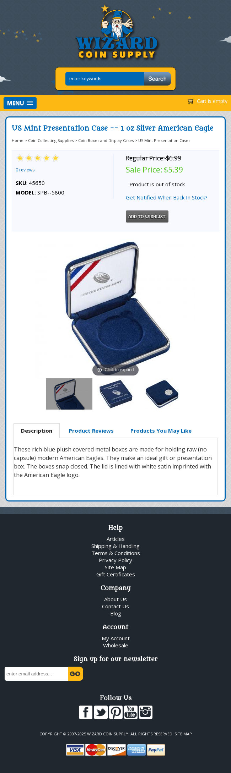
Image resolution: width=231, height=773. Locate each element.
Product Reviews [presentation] (91, 430)
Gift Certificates (115, 574)
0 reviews (25, 170)
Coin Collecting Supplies (51, 140)
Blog (115, 613)
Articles (116, 538)
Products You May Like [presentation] (161, 430)
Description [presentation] (36, 430)
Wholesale (115, 645)
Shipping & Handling (115, 545)
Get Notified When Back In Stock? (167, 197)
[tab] (37, 430)
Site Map (115, 567)
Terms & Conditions (115, 553)
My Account (116, 638)
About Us (115, 599)
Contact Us (115, 606)
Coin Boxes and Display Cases (106, 140)
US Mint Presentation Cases (164, 140)
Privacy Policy (115, 560)
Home (17, 140)
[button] (20, 103)
